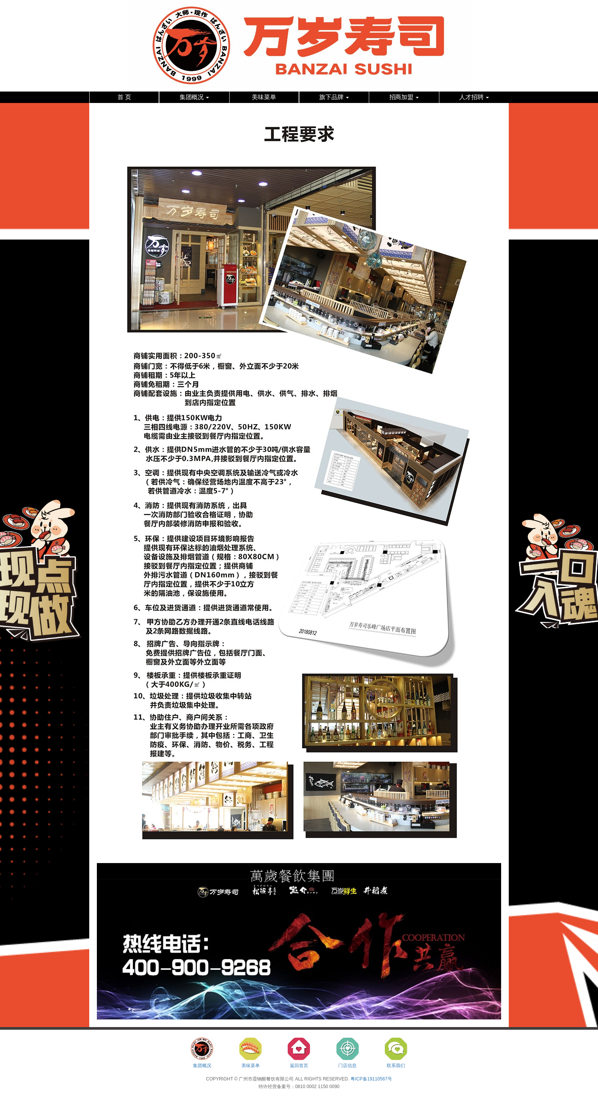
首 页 (124, 97)
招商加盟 (404, 97)
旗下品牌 (334, 97)
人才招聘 (474, 97)
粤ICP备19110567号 (371, 1079)
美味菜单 (264, 97)
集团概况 (194, 97)
